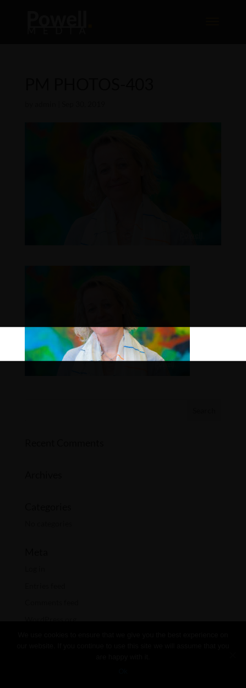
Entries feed (45, 585)
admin (45, 104)
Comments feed (52, 602)
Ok (123, 671)
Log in (35, 568)
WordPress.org (50, 619)
